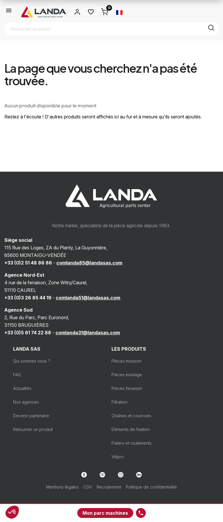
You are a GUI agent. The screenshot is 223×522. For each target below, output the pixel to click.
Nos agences (26, 402)
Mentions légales (62, 486)
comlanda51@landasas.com (88, 298)
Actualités (22, 388)
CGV (87, 486)
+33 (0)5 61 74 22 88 (27, 332)
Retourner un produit (33, 429)
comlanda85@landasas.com (89, 263)
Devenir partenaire (31, 415)
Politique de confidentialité (151, 486)
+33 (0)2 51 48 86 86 (28, 263)
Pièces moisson (126, 360)
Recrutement (109, 486)
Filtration (119, 402)
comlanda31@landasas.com (87, 332)
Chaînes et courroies (131, 415)
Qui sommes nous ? (31, 360)
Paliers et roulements (132, 443)
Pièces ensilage (127, 374)
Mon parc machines (105, 513)
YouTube (102, 474)
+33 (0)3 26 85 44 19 (27, 298)
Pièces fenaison (127, 388)
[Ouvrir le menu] (9, 11)
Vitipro (118, 456)
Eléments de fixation (131, 429)
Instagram (120, 474)
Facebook (84, 474)
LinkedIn (139, 474)
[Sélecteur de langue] (119, 12)
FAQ (17, 374)
